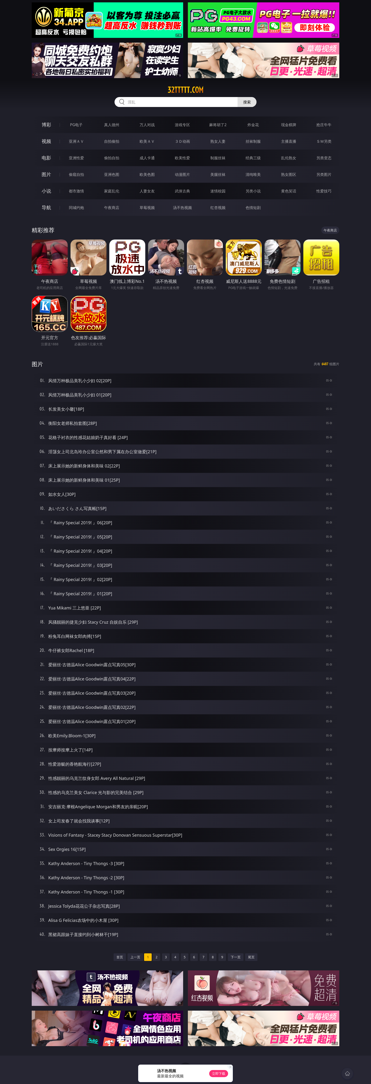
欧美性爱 (182, 157)
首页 (119, 957)
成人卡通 (147, 157)
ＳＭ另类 (323, 141)
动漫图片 (182, 174)
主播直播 (288, 141)
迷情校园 (217, 191)
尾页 (251, 957)
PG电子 (76, 124)
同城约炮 (76, 207)
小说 (46, 191)
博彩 (46, 124)
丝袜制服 (253, 141)
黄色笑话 (288, 191)
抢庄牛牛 (323, 124)
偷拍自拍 (111, 157)
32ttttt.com (185, 90)
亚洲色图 (111, 174)
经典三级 (253, 157)
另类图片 (323, 174)
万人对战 (147, 124)
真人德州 (111, 124)
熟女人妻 (217, 141)
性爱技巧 (323, 191)
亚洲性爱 (76, 157)
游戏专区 (182, 124)
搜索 (247, 102)
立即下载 (218, 1073)
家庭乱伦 (111, 191)
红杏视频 (217, 207)
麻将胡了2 (217, 124)
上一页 (135, 957)
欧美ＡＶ (147, 141)
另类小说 (253, 191)
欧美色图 (147, 174)
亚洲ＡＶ (76, 141)
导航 (46, 207)
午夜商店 (111, 207)
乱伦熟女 (288, 157)
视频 (46, 141)
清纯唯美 (253, 174)
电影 (46, 158)
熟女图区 (288, 174)
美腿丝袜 (217, 174)
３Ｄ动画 (182, 141)
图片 (46, 174)
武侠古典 (182, 191)
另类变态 (323, 157)
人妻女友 (147, 191)
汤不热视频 (182, 207)
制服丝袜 (217, 157)
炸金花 (253, 124)
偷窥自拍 (76, 174)
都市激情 (76, 191)
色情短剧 (253, 207)
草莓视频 (147, 207)
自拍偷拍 (111, 141)
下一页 (236, 957)
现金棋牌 (288, 124)
